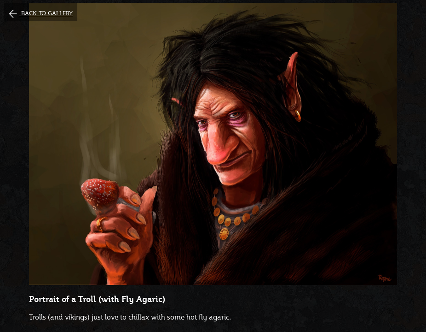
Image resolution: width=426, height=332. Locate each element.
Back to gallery (47, 13)
